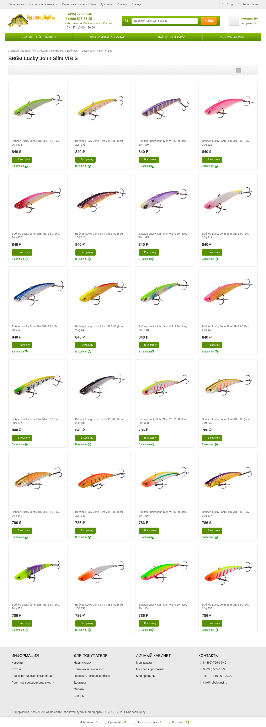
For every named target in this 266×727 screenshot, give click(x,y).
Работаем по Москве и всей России (88, 23)
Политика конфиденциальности (32, 682)
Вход (227, 4)
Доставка (106, 4)
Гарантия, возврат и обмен (79, 4)
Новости (17, 662)
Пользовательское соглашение (32, 676)
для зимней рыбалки (107, 36)
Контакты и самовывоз (43, 4)
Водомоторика (231, 36)
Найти (208, 20)
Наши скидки (16, 4)
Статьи (16, 669)
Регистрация (248, 4)
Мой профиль (145, 676)
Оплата (122, 4)
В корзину (21, 159)
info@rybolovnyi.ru (215, 682)
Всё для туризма (171, 36)
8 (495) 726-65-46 (77, 14)
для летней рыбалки (39, 36)
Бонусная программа (150, 669)
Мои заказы (144, 662)
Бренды (137, 4)
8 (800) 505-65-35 (77, 19)
